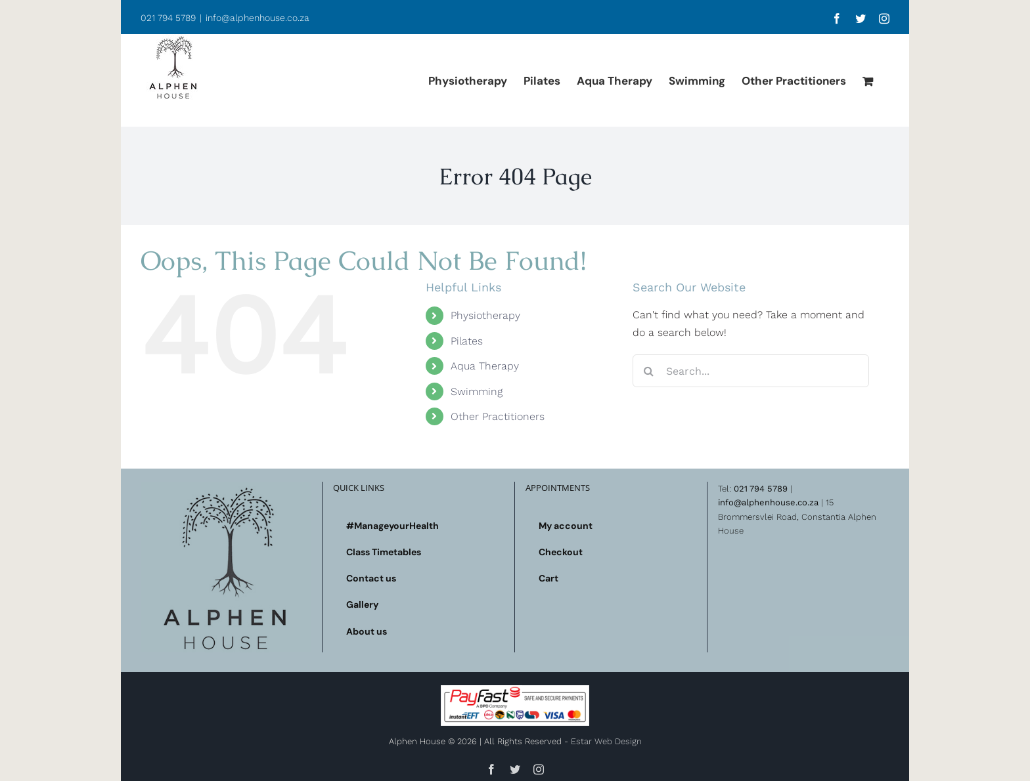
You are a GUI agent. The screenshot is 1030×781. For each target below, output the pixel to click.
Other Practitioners (498, 416)
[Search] (649, 370)
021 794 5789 (761, 489)
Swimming (477, 391)
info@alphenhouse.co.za (257, 17)
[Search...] (751, 370)
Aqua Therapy (485, 366)
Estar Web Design (606, 741)
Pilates (467, 341)
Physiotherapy (485, 315)
